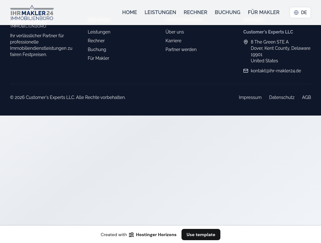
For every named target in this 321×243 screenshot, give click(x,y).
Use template (201, 234)
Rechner (195, 12)
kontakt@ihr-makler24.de (276, 70)
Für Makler (264, 12)
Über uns (175, 31)
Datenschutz (282, 97)
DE (300, 12)
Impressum (250, 97)
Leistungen (160, 12)
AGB (306, 97)
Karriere (174, 40)
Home (129, 12)
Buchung (227, 12)
